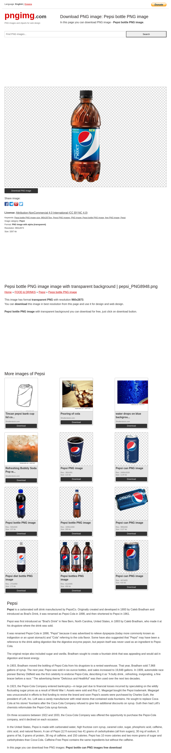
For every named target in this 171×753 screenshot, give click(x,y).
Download (21, 426)
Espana (28, 4)
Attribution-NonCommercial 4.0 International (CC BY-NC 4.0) (52, 212)
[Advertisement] (85, 63)
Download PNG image (21, 191)
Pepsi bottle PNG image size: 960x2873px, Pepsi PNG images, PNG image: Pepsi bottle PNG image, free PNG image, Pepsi (70, 218)
